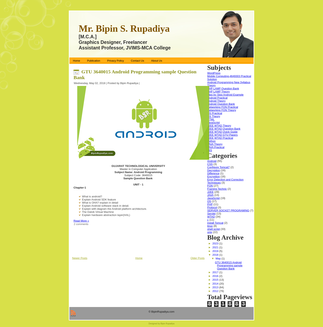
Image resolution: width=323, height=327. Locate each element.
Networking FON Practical (222, 107)
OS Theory (213, 116)
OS (209, 201)
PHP (210, 204)
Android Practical (217, 97)
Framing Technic (217, 188)
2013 (215, 287)
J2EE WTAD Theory (219, 125)
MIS (209, 150)
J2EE (210, 191)
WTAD (211, 216)
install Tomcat (215, 222)
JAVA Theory (214, 144)
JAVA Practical (215, 147)
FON (210, 185)
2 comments (81, 224)
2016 (215, 276)
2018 (215, 254)
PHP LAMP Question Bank (223, 88)
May (218, 258)
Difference (213, 173)
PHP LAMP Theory (218, 91)
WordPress (213, 73)
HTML (210, 119)
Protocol (212, 207)
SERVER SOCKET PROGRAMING (228, 210)
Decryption (213, 170)
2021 (215, 247)
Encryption (213, 176)
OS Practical (214, 113)
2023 (215, 243)
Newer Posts (79, 258)
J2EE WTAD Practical (220, 137)
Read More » (81, 220)
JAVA (210, 195)
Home (139, 258)
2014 (215, 283)
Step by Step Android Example (225, 94)
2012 (215, 291)
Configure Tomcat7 (218, 167)
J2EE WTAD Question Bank (223, 128)
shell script (213, 229)
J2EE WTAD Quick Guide (222, 131)
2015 (215, 279)
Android (212, 161)
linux (210, 225)
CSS (210, 164)
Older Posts (198, 258)
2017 (215, 272)
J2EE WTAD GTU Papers (222, 134)
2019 (215, 251)
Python (211, 141)
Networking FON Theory (221, 110)
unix (209, 232)
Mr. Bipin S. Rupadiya (124, 28)
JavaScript (213, 122)
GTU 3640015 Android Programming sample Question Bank (228, 265)
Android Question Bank (221, 103)
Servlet (211, 213)
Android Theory (216, 100)
